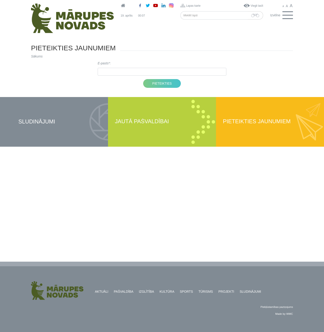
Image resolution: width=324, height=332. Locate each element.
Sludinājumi (36, 122)
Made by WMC (284, 313)
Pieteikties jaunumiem (257, 121)
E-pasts (103, 63)
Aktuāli (101, 291)
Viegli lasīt (257, 5)
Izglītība (146, 291)
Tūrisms (206, 291)
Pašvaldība (123, 291)
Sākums (37, 56)
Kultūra (166, 291)
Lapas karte (193, 5)
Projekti (226, 291)
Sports (186, 291)
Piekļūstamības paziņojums (277, 306)
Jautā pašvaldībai (142, 121)
